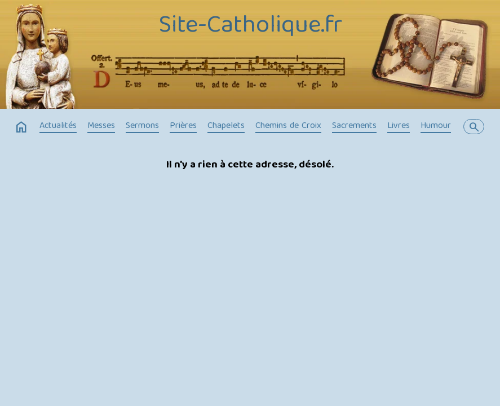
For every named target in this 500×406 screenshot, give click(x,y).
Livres (398, 126)
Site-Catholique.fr (250, 26)
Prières (183, 126)
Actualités (58, 126)
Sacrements (354, 126)
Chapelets (226, 126)
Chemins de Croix (288, 126)
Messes (101, 126)
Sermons (142, 126)
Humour (436, 126)
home (21, 127)
